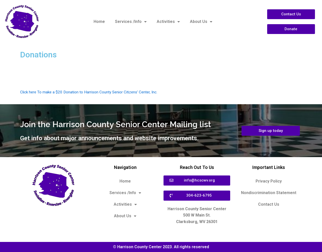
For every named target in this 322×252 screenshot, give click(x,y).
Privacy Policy (269, 181)
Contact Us (268, 204)
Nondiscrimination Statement (268, 192)
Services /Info (131, 21)
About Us (201, 21)
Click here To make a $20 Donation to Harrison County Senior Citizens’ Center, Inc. (91, 92)
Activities (168, 21)
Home (99, 21)
